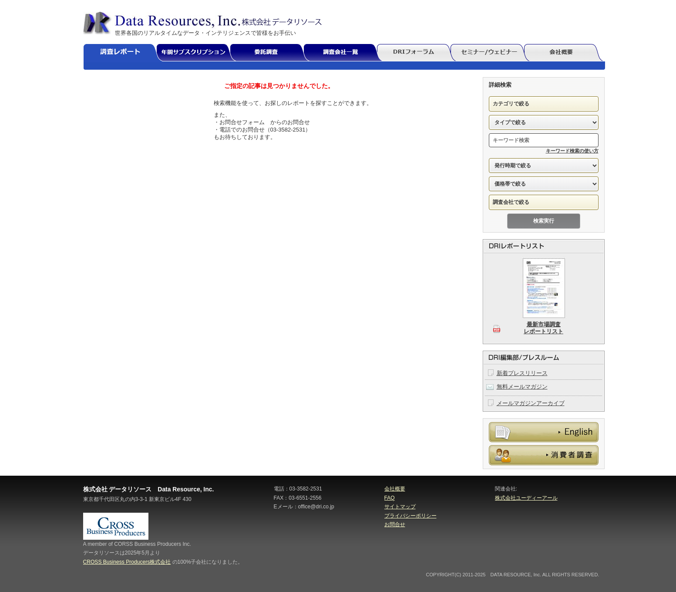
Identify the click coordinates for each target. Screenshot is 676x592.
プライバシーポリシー (410, 516)
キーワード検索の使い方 (572, 150)
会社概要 (564, 53)
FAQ (389, 498)
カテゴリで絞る (511, 104)
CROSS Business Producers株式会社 (127, 562)
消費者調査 (544, 455)
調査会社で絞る (511, 202)
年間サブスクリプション (197, 53)
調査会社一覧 (343, 53)
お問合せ (394, 524)
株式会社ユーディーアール (526, 498)
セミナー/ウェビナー (490, 53)
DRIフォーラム (417, 53)
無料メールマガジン (522, 386)
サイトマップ (400, 507)
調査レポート (123, 53)
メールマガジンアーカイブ (531, 403)
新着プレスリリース (522, 373)
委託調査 (270, 53)
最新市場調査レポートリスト (543, 328)
